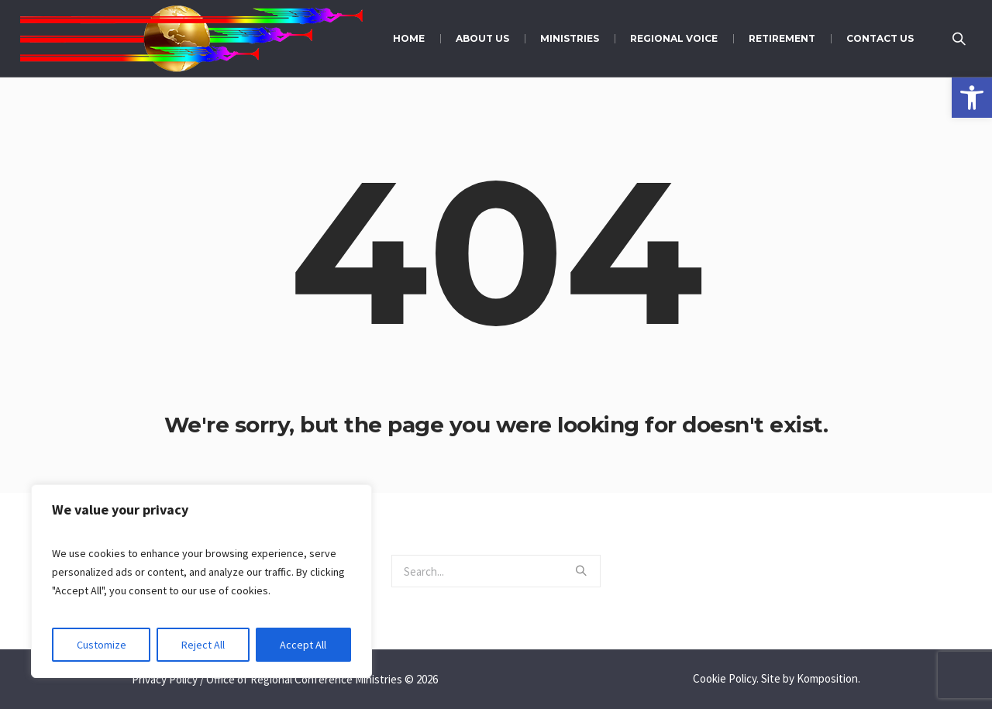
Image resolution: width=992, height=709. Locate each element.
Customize (101, 645)
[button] (972, 97)
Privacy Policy (165, 679)
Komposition (827, 678)
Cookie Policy (724, 678)
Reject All (203, 645)
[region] (201, 581)
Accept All (303, 645)
